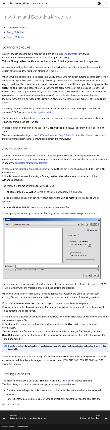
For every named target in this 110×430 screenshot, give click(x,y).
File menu (67, 380)
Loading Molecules (16, 27)
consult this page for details (38, 112)
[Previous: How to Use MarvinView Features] (26, 418)
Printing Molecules (16, 37)
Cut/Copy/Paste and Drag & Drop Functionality (61, 135)
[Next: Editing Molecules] (92, 418)
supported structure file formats (31, 163)
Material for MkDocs (19, 427)
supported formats (67, 54)
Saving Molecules (15, 32)
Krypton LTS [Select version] (39, 3)
